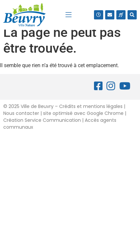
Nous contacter (21, 121)
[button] (68, 14)
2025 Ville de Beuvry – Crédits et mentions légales (65, 114)
